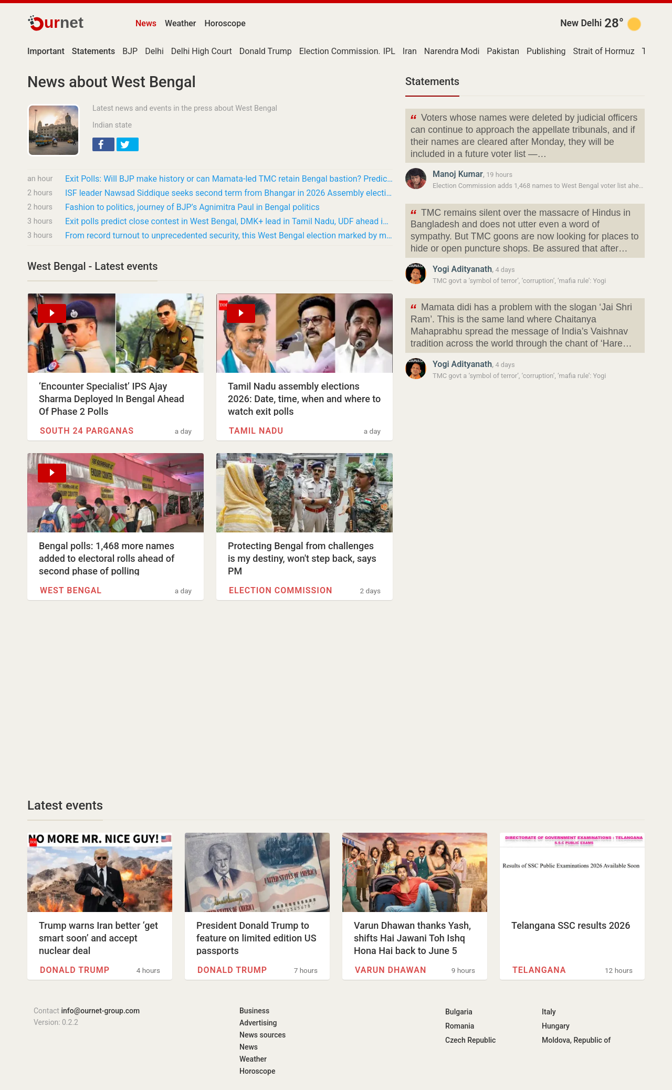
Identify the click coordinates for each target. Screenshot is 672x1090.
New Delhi (581, 23)
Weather (180, 23)
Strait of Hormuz (604, 51)
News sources (262, 1035)
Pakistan (503, 51)
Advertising (258, 1023)
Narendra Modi (452, 51)
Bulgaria (458, 1012)
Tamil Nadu (256, 431)
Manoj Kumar (458, 174)
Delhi (154, 51)
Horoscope (225, 23)
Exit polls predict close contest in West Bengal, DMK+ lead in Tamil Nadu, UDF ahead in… (229, 221)
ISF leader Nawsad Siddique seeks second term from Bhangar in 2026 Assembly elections (229, 193)
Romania (459, 1026)
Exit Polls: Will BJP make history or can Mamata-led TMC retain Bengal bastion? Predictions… (229, 179)
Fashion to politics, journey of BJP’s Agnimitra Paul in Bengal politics (192, 207)
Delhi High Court (201, 51)
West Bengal (71, 590)
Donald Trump (265, 51)
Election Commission (339, 51)
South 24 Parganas (87, 431)
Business (254, 1011)
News (145, 23)
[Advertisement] (210, 698)
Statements (432, 81)
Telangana (539, 970)
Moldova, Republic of (576, 1040)
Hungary (556, 1026)
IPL (389, 51)
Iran (410, 51)
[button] (103, 144)
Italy (549, 1012)
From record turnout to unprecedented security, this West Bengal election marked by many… (229, 235)
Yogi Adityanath (462, 269)
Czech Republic (470, 1040)
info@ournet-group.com (100, 1011)
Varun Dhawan (390, 970)
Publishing (546, 51)
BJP (130, 51)
